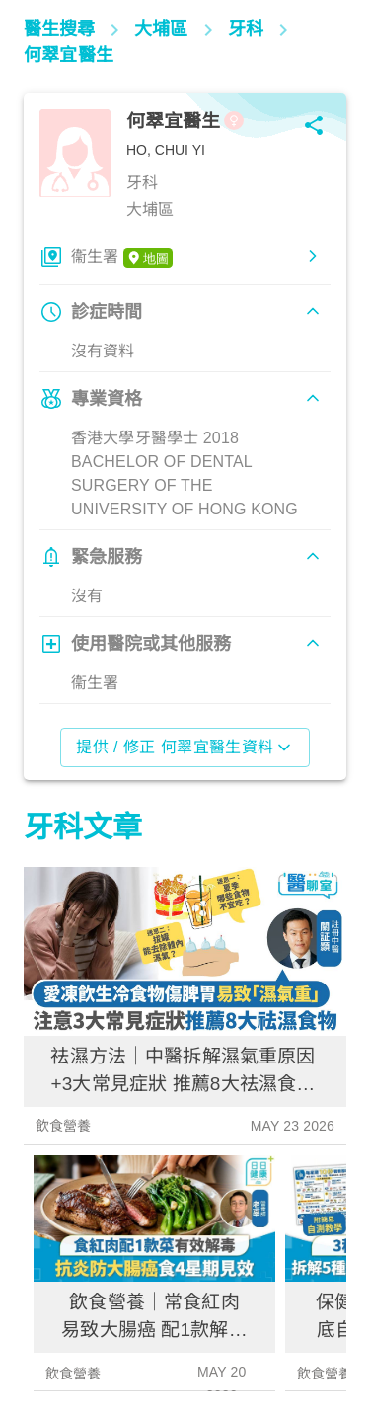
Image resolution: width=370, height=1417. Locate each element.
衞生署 (122, 258)
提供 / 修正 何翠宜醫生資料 (185, 747)
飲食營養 (64, 1126)
